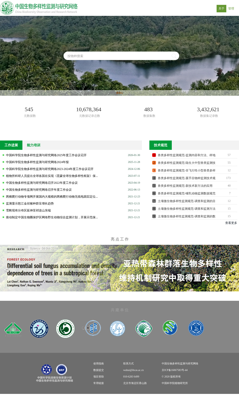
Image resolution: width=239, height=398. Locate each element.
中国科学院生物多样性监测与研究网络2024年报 (37, 162)
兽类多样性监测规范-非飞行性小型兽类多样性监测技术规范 (186, 171)
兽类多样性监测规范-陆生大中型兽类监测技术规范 (186, 163)
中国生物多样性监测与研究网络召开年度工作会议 (39, 189)
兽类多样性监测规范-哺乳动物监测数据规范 (186, 193)
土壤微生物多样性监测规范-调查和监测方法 (186, 208)
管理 (232, 8)
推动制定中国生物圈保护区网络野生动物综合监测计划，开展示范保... (52, 217)
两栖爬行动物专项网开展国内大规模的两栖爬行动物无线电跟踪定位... (52, 196)
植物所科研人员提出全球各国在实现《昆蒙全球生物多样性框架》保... (52, 175)
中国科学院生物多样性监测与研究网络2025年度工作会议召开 (46, 155)
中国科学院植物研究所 (175, 383)
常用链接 (98, 383)
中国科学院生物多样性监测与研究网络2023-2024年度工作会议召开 (50, 169)
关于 (222, 8)
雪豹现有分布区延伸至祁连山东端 (28, 210)
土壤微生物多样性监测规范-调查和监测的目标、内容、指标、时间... (186, 201)
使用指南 (98, 363)
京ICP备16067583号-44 (174, 370)
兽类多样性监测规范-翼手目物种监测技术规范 (186, 179)
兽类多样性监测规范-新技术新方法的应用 (185, 185)
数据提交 (98, 370)
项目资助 (98, 376)
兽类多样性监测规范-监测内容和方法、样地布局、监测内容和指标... (186, 156)
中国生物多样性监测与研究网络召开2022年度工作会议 (42, 182)
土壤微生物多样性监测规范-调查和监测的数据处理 (186, 217)
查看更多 (231, 222)
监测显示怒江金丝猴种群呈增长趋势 (30, 203)
